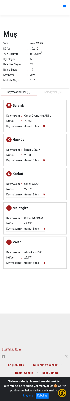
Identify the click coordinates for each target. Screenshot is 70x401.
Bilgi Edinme (50, 373)
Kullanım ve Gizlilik (45, 365)
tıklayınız (27, 395)
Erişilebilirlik (16, 365)
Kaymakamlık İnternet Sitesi (22, 126)
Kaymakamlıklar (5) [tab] (18, 91)
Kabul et (42, 395)
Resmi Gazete (24, 373)
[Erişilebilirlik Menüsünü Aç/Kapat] (62, 393)
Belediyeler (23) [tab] (53, 91)
